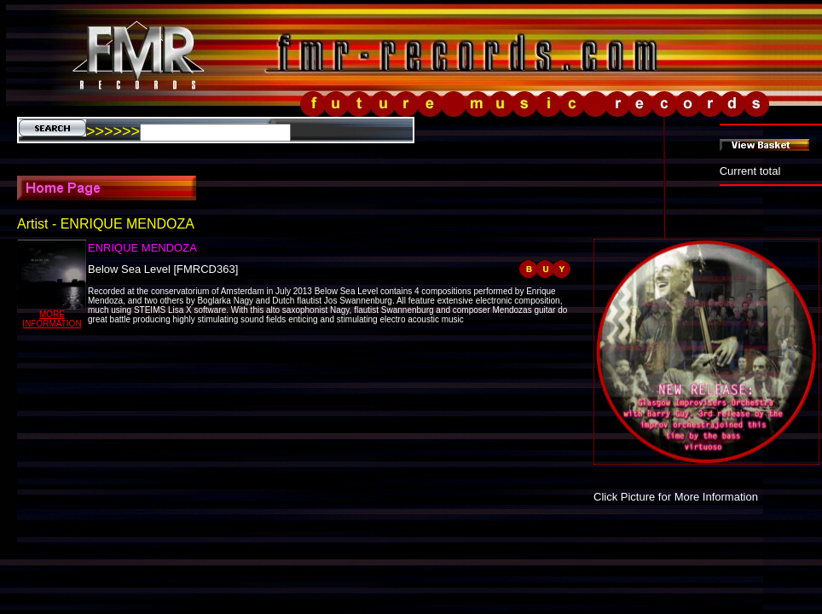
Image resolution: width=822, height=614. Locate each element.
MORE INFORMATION (51, 319)
